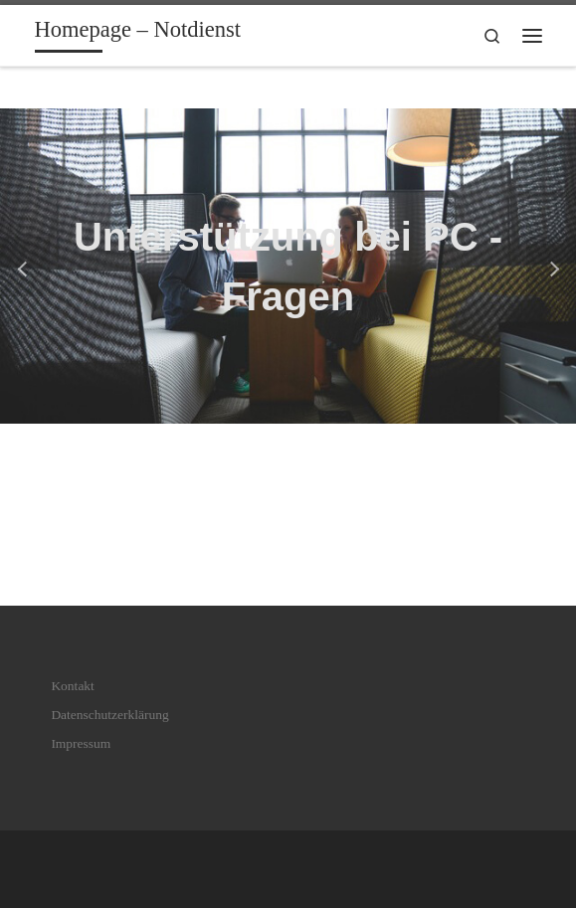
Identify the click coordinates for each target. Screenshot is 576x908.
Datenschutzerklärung (109, 714)
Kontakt (73, 685)
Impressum (80, 743)
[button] (25, 266)
